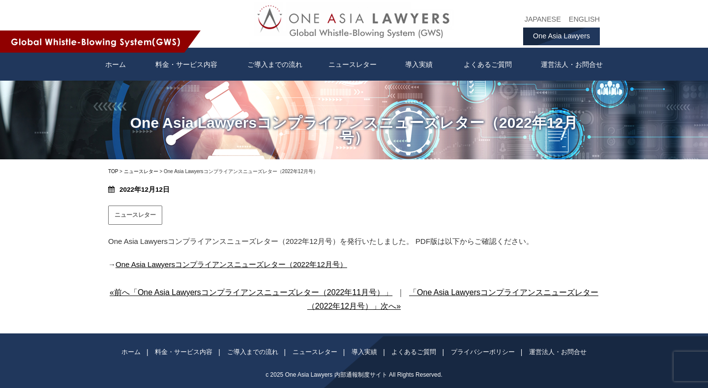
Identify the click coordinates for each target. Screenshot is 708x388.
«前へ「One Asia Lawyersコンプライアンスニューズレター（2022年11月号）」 (251, 292)
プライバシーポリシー (483, 352)
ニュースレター (352, 64)
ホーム (131, 352)
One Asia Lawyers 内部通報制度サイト (336, 374)
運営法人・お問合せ (572, 64)
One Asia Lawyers (561, 36)
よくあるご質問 (488, 64)
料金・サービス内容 (186, 64)
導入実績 (419, 64)
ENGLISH (584, 19)
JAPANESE (543, 19)
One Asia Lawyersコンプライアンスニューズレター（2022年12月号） (231, 264)
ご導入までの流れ (274, 64)
